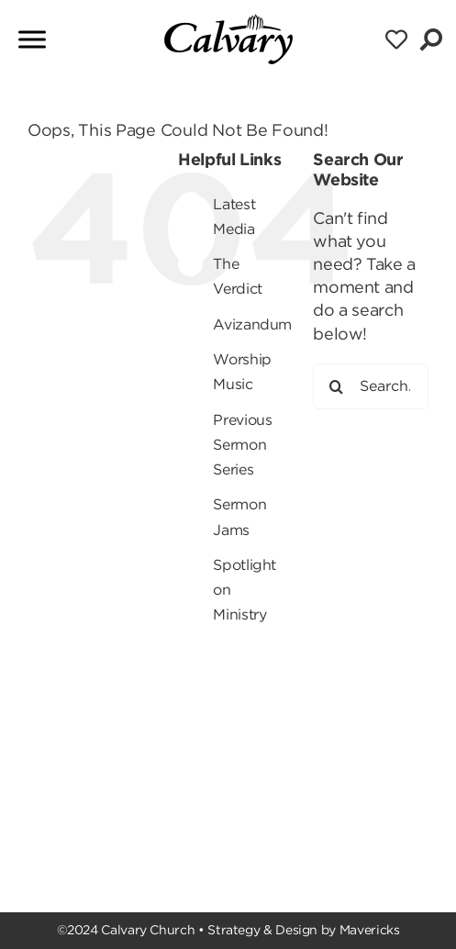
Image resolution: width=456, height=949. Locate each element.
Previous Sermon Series (242, 444)
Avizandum (252, 324)
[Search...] (370, 386)
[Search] (336, 386)
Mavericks (369, 929)
